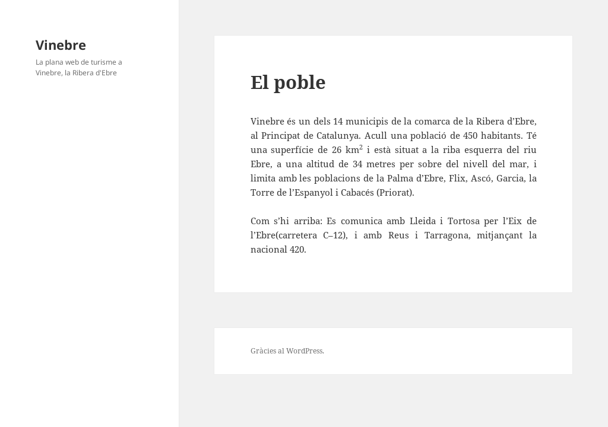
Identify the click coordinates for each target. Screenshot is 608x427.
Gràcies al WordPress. (287, 351)
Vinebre (61, 44)
